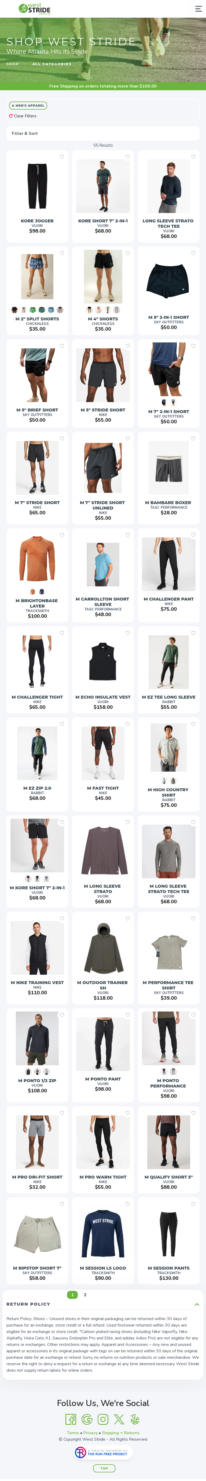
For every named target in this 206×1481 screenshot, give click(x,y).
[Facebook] (71, 1419)
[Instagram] (103, 1419)
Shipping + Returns (120, 1433)
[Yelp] (135, 1419)
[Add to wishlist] (62, 157)
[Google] (87, 1419)
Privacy (90, 1433)
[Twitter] (119, 1419)
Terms (73, 1433)
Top (104, 1468)
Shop (12, 64)
